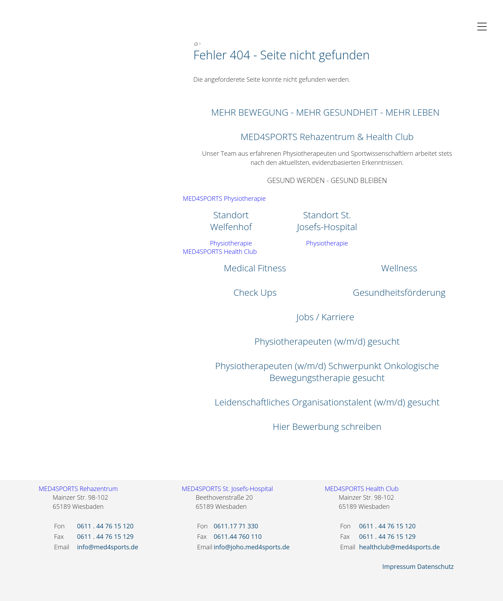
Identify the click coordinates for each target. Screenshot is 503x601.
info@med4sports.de (107, 547)
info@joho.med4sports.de (252, 547)
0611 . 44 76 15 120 (105, 526)
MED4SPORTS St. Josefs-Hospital (227, 488)
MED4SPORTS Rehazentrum (78, 488)
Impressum (399, 566)
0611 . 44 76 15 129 (105, 536)
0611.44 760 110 (238, 536)
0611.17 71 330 (236, 526)
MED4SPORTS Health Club (220, 251)
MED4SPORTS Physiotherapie (224, 198)
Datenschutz (435, 566)
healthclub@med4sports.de (399, 547)
